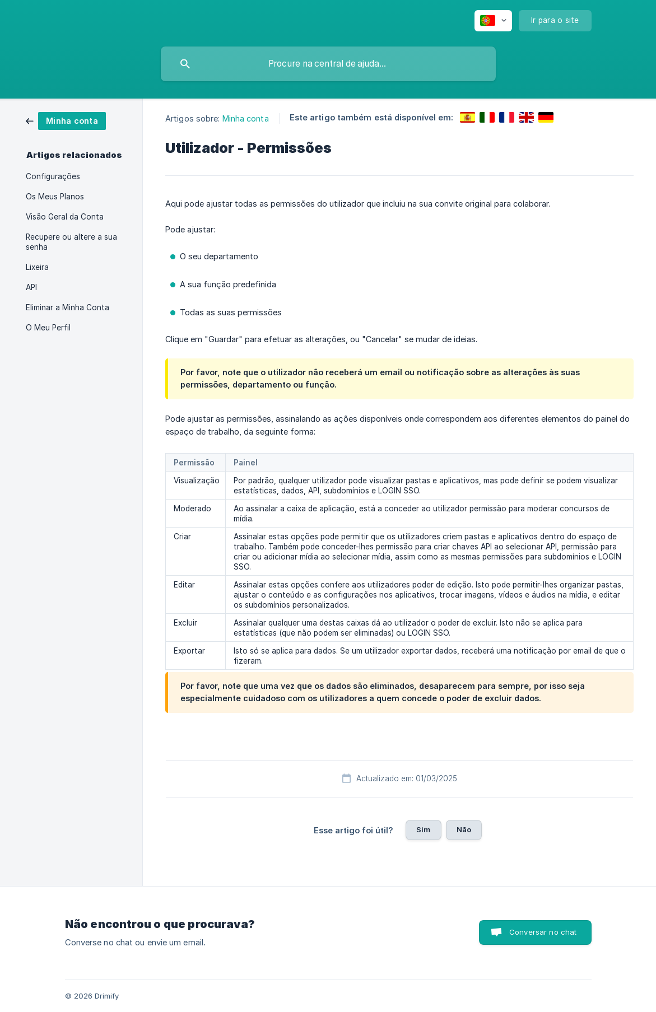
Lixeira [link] (37, 267)
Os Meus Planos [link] (55, 196)
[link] (66, 120)
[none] (493, 20)
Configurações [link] (53, 176)
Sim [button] (423, 829)
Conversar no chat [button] (543, 931)
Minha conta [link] (245, 118)
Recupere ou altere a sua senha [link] (71, 241)
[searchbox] (328, 63)
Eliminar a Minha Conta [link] (67, 307)
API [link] (31, 287)
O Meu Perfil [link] (48, 327)
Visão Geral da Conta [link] (65, 216)
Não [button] (464, 829)
